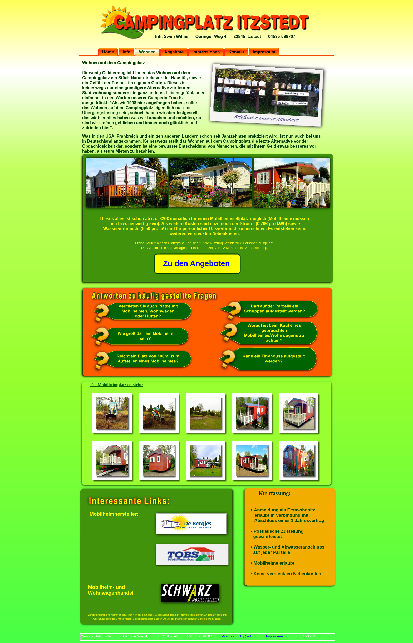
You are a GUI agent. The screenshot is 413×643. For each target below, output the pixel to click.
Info (126, 52)
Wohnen (147, 52)
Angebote (174, 52)
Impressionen (206, 52)
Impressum (264, 52)
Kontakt (236, 52)
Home (108, 52)
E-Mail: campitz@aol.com (238, 636)
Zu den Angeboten (196, 263)
